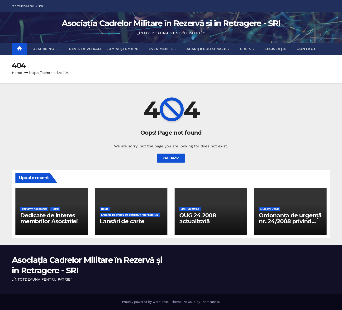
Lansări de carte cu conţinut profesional (129, 215)
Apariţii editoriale (206, 49)
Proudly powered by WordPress (146, 302)
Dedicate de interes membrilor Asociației (49, 218)
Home (17, 73)
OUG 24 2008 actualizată (197, 218)
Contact (306, 49)
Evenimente (161, 49)
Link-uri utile (190, 209)
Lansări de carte (122, 221)
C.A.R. (246, 49)
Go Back (171, 158)
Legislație (275, 49)
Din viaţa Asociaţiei (34, 209)
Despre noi (45, 49)
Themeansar (210, 302)
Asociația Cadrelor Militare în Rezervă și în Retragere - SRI (171, 23)
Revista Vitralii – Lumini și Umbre (103, 49)
